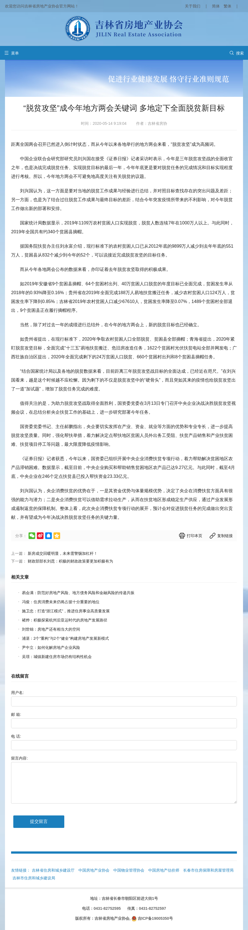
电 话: (16, 736)
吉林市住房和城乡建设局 (33, 878)
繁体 (227, 6)
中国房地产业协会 (93, 870)
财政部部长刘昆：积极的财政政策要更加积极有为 (70, 561)
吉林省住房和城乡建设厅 (53, 870)
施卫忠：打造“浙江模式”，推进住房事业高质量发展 (66, 611)
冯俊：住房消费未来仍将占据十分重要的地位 (60, 602)
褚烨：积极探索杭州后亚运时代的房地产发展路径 (64, 620)
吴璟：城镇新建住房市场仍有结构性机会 (57, 656)
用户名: (17, 692)
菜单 (11, 53)
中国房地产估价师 (163, 870)
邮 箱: (16, 714)
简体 (216, 6)
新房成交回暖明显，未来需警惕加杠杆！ (63, 553)
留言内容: (19, 758)
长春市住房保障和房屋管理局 (208, 870)
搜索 (236, 53)
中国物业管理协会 (128, 870)
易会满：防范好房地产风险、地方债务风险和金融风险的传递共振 (78, 592)
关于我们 (192, 6)
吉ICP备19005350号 (155, 918)
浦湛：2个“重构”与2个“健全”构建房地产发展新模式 (65, 638)
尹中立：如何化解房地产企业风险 (51, 647)
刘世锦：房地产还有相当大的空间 (51, 629)
